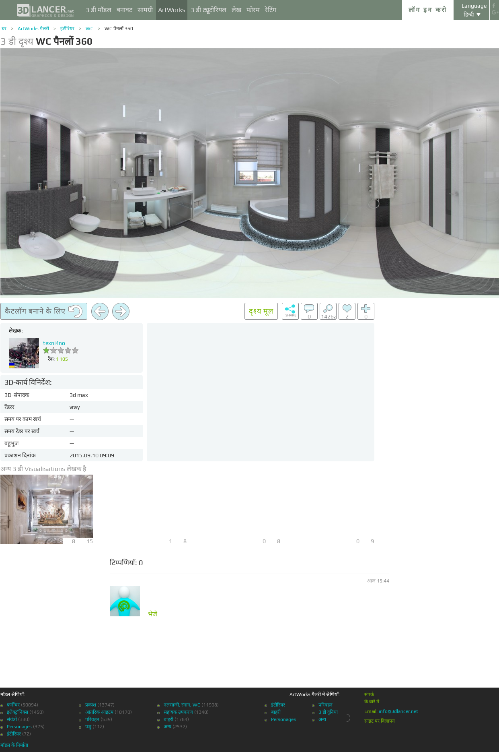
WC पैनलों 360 (119, 28)
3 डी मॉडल (98, 10)
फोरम (253, 10)
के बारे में (371, 701)
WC (89, 28)
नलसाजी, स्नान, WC (182, 705)
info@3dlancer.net (398, 711)
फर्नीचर (13, 705)
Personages (19, 726)
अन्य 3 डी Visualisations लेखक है (43, 469)
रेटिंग (270, 10)
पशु (88, 726)
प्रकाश (90, 705)
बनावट (124, 10)
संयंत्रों (12, 719)
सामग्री (145, 10)
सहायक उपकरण (178, 712)
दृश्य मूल (261, 311)
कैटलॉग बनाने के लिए (44, 311)
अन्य (167, 726)
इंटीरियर (67, 28)
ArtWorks (171, 10)
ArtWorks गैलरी (33, 28)
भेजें (152, 614)
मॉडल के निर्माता (14, 745)
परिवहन (92, 719)
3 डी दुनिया (328, 712)
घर (4, 28)
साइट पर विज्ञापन (379, 721)
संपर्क (369, 694)
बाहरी (168, 719)
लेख (236, 10)
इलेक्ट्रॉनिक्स (17, 712)
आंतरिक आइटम (99, 712)
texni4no (54, 343)
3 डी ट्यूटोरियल (208, 10)
